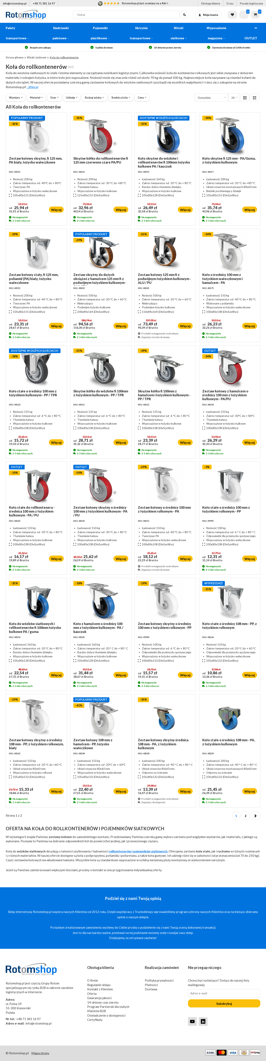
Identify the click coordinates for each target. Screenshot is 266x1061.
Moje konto (208, 14)
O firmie (92, 980)
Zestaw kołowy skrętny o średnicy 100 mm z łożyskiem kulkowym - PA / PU (100, 511)
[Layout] (245, 97)
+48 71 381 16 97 (44, 3)
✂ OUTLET (250, 33)
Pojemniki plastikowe (100, 33)
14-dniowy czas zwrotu (103, 1002)
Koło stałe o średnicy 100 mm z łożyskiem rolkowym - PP (226, 509)
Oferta (92, 993)
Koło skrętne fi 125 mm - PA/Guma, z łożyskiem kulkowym (229, 160)
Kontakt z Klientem (100, 989)
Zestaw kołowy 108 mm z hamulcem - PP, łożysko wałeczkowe (92, 744)
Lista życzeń (232, 15)
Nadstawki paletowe (61, 33)
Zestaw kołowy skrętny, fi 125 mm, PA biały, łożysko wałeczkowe (35, 160)
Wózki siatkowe (178, 33)
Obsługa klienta (210, 3)
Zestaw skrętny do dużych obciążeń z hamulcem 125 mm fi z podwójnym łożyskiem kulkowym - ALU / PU (99, 279)
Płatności (151, 985)
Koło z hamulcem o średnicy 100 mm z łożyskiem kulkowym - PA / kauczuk (98, 627)
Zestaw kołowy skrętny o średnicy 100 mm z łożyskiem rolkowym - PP (164, 625)
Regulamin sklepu (99, 985)
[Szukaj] (184, 15)
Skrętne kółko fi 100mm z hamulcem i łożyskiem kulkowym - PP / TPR (164, 395)
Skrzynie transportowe (141, 33)
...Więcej (32, 87)
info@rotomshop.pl (14, 3)
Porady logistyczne (251, 3)
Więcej (56, 210)
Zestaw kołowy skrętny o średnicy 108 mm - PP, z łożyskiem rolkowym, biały (36, 744)
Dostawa (151, 989)
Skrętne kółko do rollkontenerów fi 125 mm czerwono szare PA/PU (100, 160)
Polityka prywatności (159, 980)
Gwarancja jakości (99, 998)
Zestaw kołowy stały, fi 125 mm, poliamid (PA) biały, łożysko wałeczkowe (33, 278)
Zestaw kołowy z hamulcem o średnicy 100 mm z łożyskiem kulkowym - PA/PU (225, 395)
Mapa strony (40, 1053)
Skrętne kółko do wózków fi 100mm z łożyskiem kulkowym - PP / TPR (100, 393)
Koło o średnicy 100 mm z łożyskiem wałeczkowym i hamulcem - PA (222, 278)
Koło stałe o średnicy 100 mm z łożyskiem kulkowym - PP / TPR (33, 393)
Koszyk (255, 15)
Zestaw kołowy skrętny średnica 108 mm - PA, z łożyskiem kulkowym (163, 744)
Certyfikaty (95, 1019)
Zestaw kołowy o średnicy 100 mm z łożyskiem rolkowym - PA (164, 509)
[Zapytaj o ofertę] (243, 15)
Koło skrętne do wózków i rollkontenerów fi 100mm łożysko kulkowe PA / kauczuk (164, 162)
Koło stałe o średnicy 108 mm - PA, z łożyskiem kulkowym (228, 742)
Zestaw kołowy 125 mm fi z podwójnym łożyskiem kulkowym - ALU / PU (164, 278)
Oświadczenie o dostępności (106, 1015)
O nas (229, 3)
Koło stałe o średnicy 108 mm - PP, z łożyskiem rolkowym (229, 625)
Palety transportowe (17, 33)
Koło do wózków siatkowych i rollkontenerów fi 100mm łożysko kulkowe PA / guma (35, 627)
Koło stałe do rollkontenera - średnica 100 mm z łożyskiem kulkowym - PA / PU (32, 511)
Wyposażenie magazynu (216, 33)
